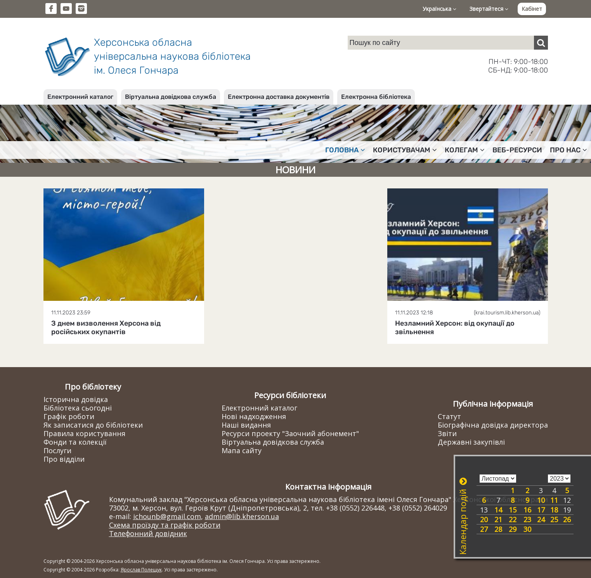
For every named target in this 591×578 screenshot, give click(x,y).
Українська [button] (439, 8)
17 (541, 509)
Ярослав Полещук (141, 569)
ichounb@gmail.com (167, 516)
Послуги (57, 450)
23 (527, 519)
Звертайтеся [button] (489, 8)
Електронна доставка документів (278, 96)
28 (498, 529)
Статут (449, 416)
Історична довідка (75, 399)
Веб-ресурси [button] (517, 150)
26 (567, 519)
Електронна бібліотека (376, 96)
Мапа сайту (242, 450)
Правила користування (84, 433)
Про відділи (64, 459)
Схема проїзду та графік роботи (164, 525)
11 (554, 500)
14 (498, 509)
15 (512, 509)
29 (512, 529)
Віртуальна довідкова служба (170, 96)
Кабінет (532, 8)
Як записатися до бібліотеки (93, 425)
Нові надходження (254, 416)
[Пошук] (541, 43)
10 (541, 500)
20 (484, 519)
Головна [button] (345, 150)
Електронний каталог (80, 96)
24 (541, 519)
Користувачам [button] (405, 150)
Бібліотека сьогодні (77, 407)
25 (554, 519)
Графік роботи (68, 416)
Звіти (447, 433)
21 (498, 519)
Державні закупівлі (471, 442)
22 (512, 519)
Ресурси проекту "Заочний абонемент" (290, 433)
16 (527, 509)
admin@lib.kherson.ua (242, 516)
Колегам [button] (465, 150)
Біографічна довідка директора (493, 425)
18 (554, 509)
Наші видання (246, 425)
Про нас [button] (568, 150)
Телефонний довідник (148, 533)
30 (527, 529)
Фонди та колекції (75, 442)
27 (484, 529)
